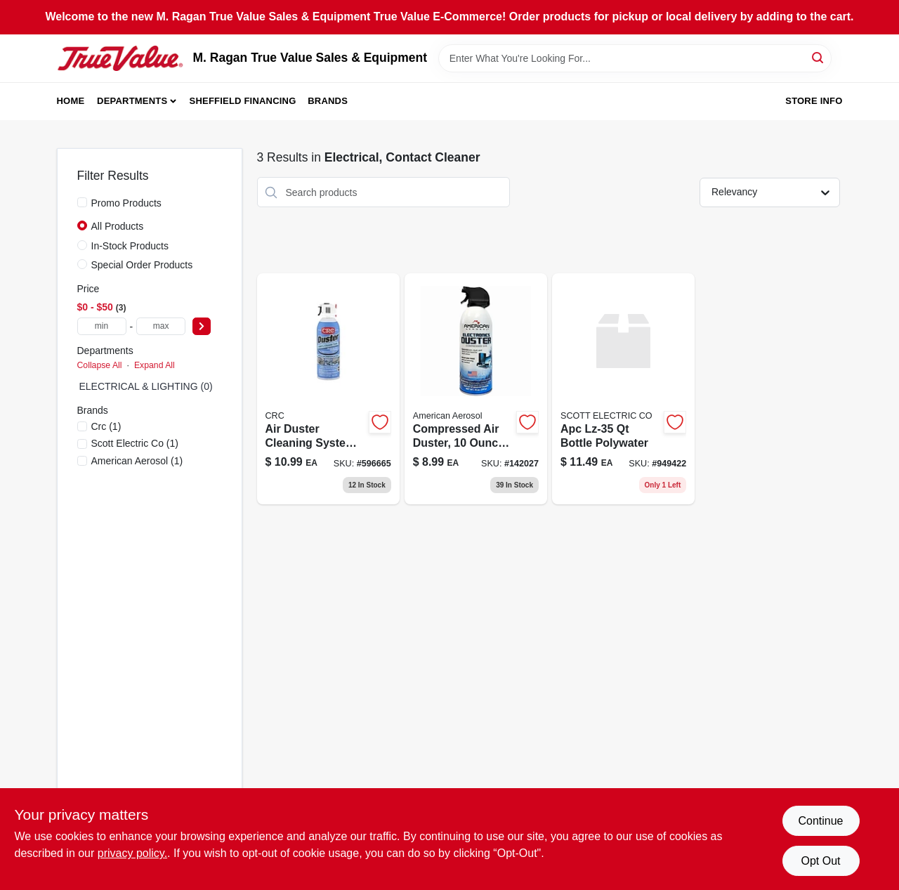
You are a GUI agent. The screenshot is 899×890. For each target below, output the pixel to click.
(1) (106, 426)
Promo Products (126, 203)
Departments (132, 101)
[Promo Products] (82, 202)
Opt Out (820, 861)
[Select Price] (201, 326)
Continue (820, 821)
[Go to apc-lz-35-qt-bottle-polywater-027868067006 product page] (623, 388)
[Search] (818, 57)
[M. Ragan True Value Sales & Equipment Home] (120, 58)
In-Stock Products (130, 245)
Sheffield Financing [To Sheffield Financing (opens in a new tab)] (243, 101)
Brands (328, 101)
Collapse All (99, 365)
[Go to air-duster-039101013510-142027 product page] (476, 388)
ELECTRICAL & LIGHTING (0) (146, 386)
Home (71, 101)
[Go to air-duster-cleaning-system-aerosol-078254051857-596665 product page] (328, 388)
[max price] (160, 326)
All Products (117, 226)
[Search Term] (635, 58)
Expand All (154, 365)
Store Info (813, 101)
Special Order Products (142, 264)
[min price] (101, 326)
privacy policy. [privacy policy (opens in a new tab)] (132, 853)
